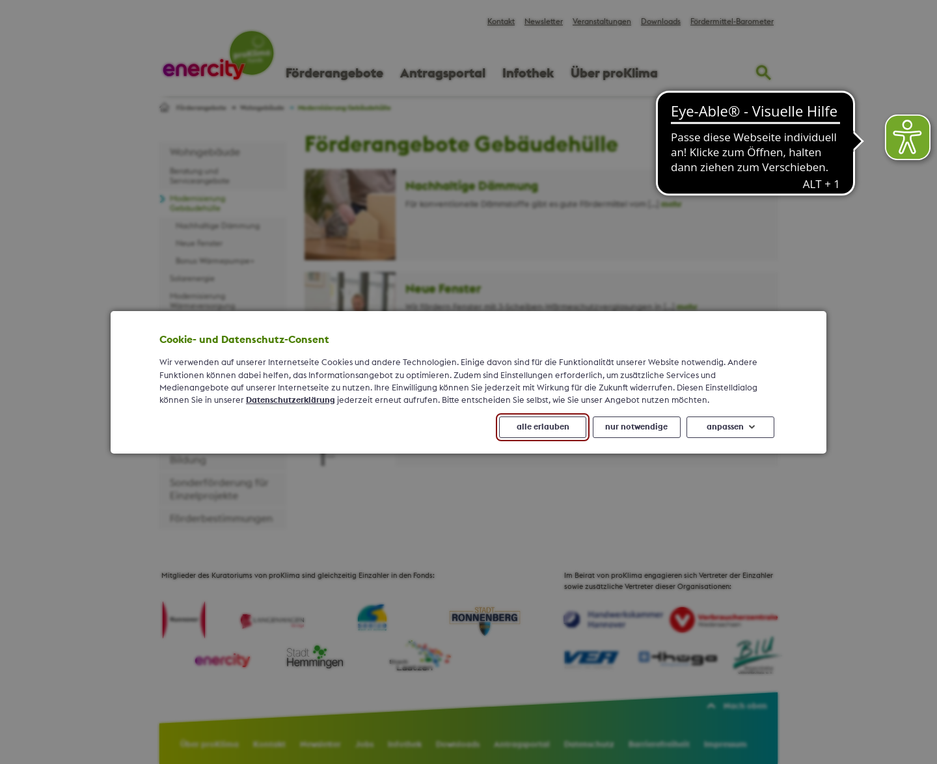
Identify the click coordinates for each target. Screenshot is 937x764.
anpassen (725, 426)
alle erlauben (543, 426)
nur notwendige (636, 426)
